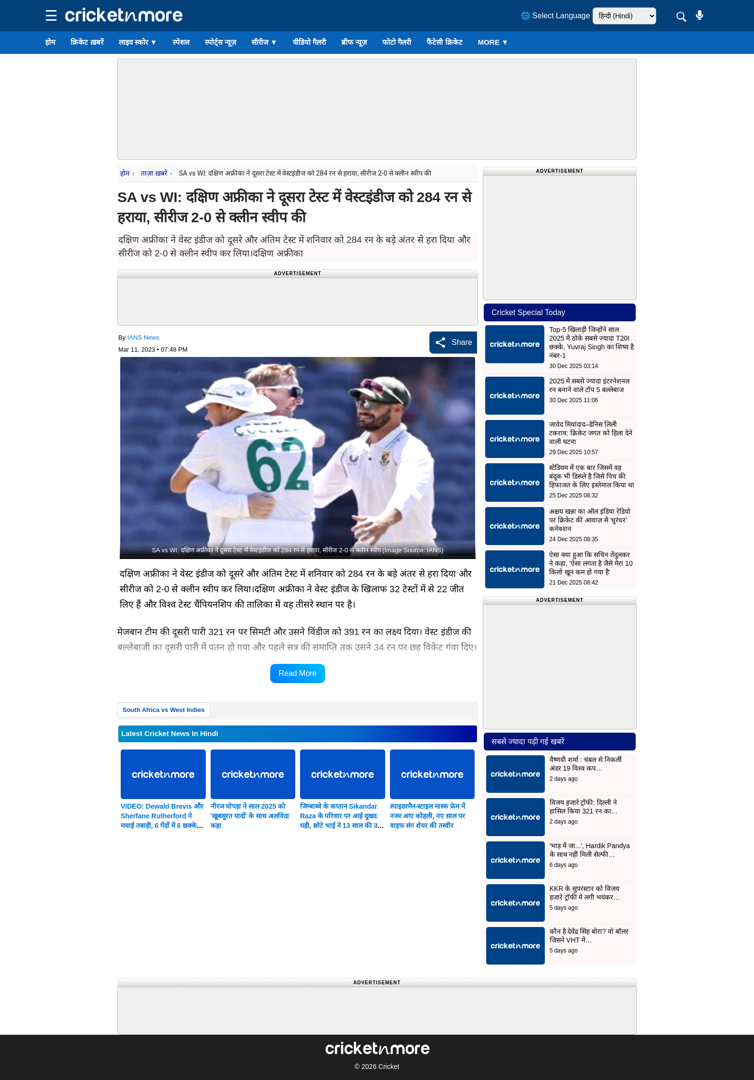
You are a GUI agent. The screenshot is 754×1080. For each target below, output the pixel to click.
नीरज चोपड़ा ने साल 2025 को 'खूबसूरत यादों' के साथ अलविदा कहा (250, 815)
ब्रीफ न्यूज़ (354, 42)
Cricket (389, 1066)
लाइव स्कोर (138, 42)
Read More (297, 673)
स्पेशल (181, 42)
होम (50, 42)
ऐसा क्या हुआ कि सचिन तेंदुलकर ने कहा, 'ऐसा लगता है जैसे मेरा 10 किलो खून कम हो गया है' (590, 563)
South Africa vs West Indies (164, 709)
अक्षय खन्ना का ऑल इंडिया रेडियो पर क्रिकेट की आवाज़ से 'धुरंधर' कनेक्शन (589, 520)
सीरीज (264, 42)
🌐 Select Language (556, 16)
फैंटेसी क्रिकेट (444, 42)
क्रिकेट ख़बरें (87, 42)
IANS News (143, 337)
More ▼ (493, 42)
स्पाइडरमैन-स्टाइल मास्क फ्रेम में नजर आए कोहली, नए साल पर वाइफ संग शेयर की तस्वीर (427, 815)
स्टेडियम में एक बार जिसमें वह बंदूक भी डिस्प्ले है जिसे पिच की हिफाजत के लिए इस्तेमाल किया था (591, 476)
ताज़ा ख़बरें (154, 173)
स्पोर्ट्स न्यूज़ (220, 42)
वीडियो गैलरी (309, 42)
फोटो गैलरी (396, 42)
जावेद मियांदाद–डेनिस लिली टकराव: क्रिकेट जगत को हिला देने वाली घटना (590, 432)
